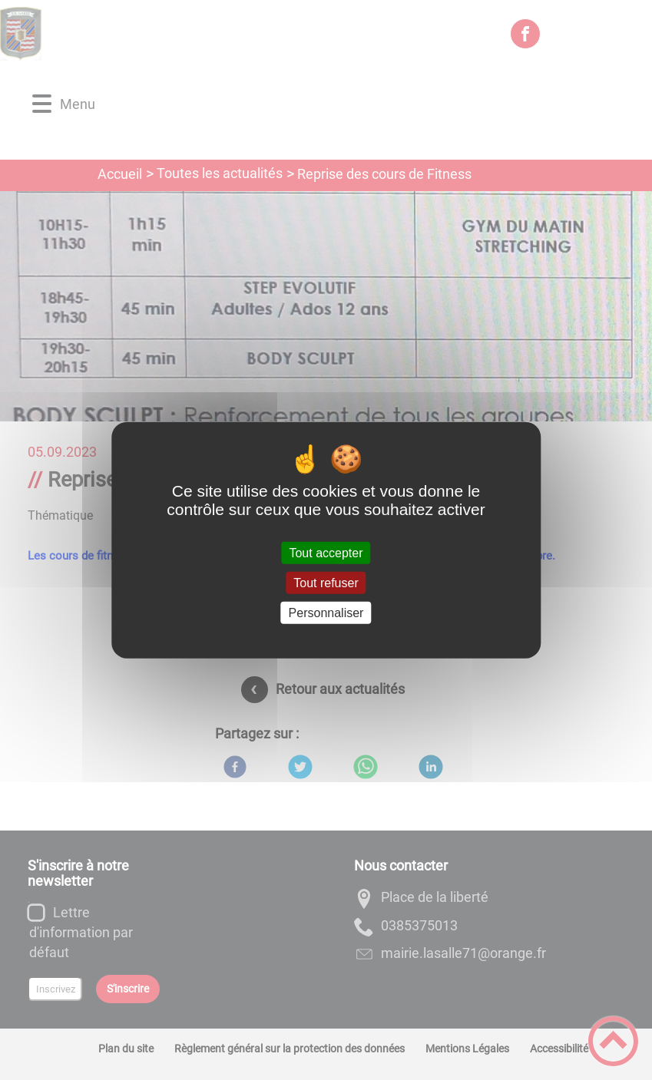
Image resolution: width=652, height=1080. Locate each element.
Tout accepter (325, 552)
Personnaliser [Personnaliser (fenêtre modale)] (326, 612)
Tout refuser (325, 582)
